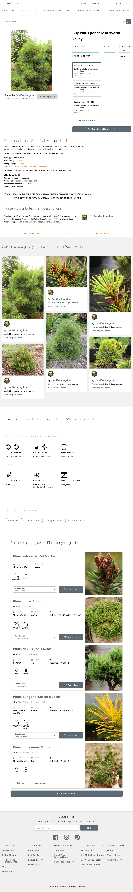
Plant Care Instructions (61, 856)
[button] (124, 22)
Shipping (59, 850)
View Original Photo (13, 337)
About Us (112, 850)
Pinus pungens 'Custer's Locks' (37, 697)
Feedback (7, 871)
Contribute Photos (90, 864)
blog (119, 3)
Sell (107, 3)
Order (95, 3)
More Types (102, 233)
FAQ (4, 866)
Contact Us (8, 850)
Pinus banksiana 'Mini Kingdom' (38, 747)
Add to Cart (71, 589)
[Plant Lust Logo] (11, 3)
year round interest (40, 166)
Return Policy (35, 859)
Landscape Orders (64, 861)
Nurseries (33, 864)
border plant (14, 166)
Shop (83, 3)
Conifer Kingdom (18, 330)
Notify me (20, 783)
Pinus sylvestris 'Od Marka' (34, 556)
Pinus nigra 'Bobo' (27, 601)
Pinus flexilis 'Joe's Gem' (32, 649)
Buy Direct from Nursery (102, 129)
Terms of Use (114, 855)
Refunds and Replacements (9, 860)
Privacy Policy (114, 859)
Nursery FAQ (87, 850)
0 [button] (127, 2)
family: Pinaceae (54, 520)
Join (89, 827)
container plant (26, 166)
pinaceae (18, 160)
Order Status (9, 855)
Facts (68, 233)
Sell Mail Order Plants (92, 855)
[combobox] (35, 589)
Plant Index (34, 850)
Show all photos (47, 96)
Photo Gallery (32, 233)
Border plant (14, 520)
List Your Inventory (91, 859)
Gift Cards (33, 855)
